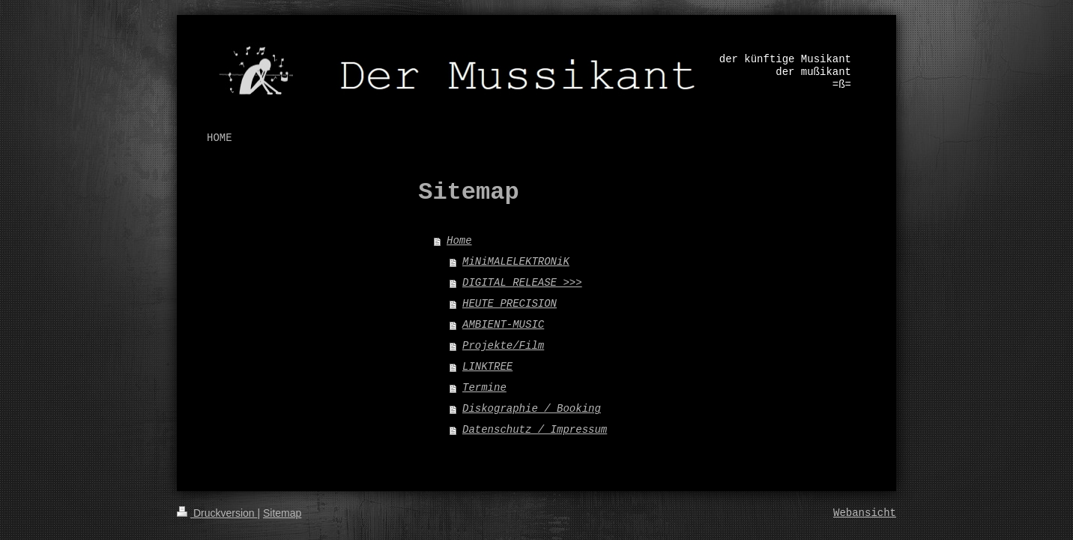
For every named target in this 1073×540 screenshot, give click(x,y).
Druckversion (217, 513)
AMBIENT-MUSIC (503, 325)
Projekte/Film (503, 346)
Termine (484, 388)
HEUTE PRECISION (509, 304)
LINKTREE (487, 367)
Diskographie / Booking (531, 409)
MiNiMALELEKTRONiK (515, 262)
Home (459, 241)
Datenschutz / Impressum (534, 430)
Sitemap (282, 513)
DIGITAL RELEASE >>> (522, 283)
